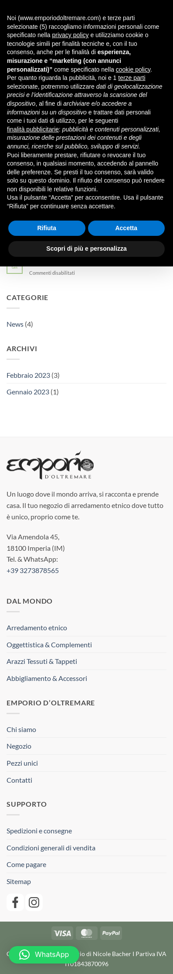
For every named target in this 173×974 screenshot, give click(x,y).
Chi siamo (21, 729)
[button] (44, 955)
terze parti (131, 77)
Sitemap (19, 881)
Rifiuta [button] (46, 228)
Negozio (19, 746)
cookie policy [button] (133, 69)
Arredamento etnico (37, 627)
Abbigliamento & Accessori (47, 678)
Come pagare (26, 864)
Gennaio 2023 (28, 391)
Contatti (19, 780)
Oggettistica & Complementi (49, 644)
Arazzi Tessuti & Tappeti (42, 661)
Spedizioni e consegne (39, 830)
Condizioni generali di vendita (51, 847)
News (15, 324)
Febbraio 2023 (28, 375)
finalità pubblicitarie (33, 129)
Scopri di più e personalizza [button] (86, 248)
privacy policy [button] (70, 34)
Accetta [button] (126, 228)
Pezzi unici (22, 763)
